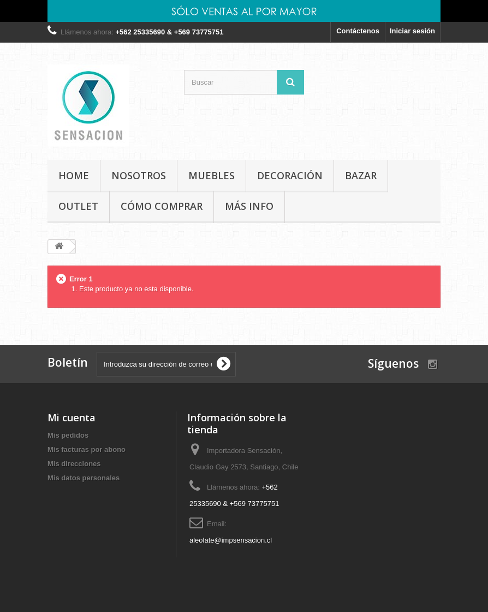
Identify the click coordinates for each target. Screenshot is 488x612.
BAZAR (361, 175)
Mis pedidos (67, 435)
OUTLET (78, 206)
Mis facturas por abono (86, 449)
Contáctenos (357, 31)
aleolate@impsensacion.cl (230, 540)
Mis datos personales (83, 478)
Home (73, 175)
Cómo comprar (162, 206)
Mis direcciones (74, 464)
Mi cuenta (71, 417)
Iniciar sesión (412, 31)
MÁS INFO (249, 206)
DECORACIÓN (290, 175)
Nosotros (138, 175)
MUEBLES (211, 175)
